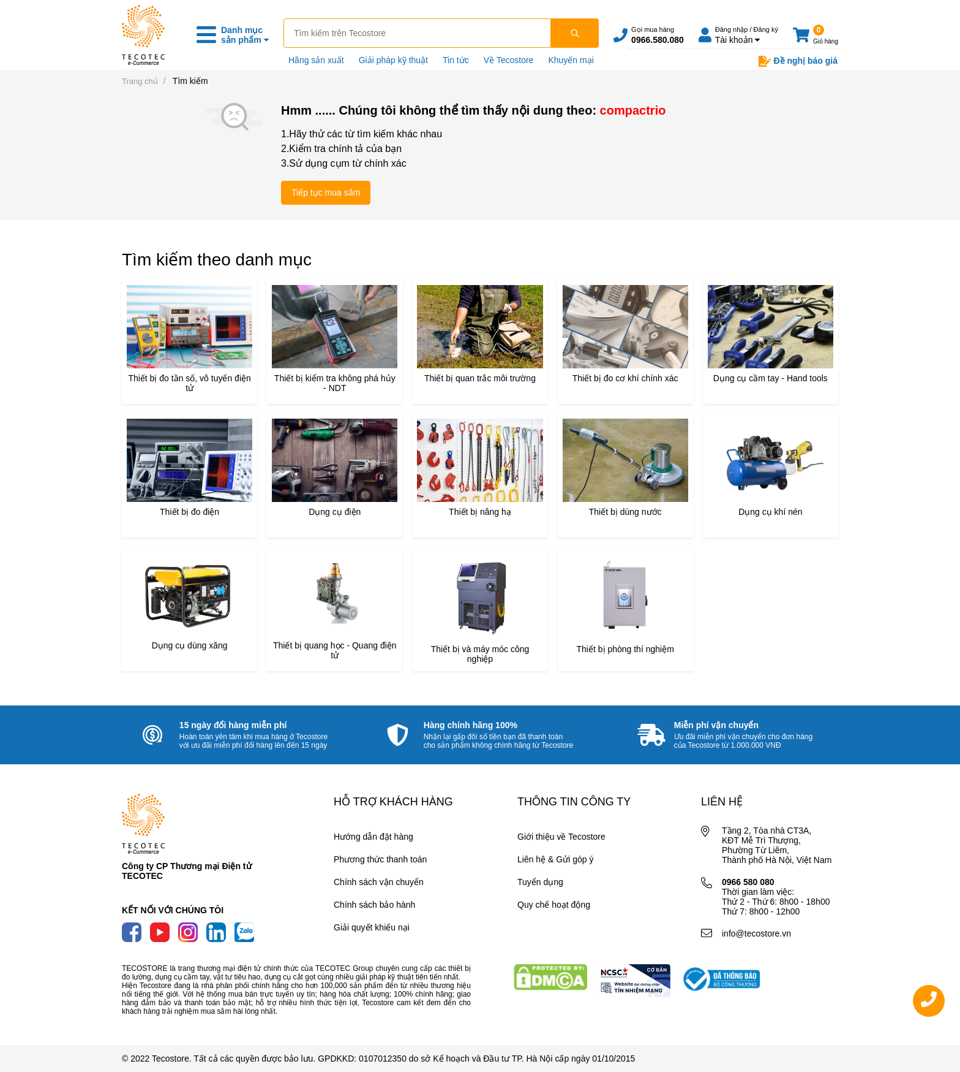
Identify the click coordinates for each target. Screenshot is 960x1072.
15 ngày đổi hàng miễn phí (233, 725)
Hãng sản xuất (316, 60)
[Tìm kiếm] (575, 33)
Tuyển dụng (540, 882)
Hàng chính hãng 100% (470, 725)
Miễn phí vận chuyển (716, 725)
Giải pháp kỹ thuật (393, 60)
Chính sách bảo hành (374, 905)
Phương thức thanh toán (380, 859)
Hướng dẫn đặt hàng (373, 837)
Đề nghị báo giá (798, 61)
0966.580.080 (657, 40)
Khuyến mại (570, 60)
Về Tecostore (509, 60)
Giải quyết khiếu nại (372, 927)
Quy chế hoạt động (553, 905)
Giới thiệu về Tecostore (561, 837)
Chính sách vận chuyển (379, 882)
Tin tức (456, 60)
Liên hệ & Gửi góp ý (555, 859)
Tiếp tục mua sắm (325, 192)
